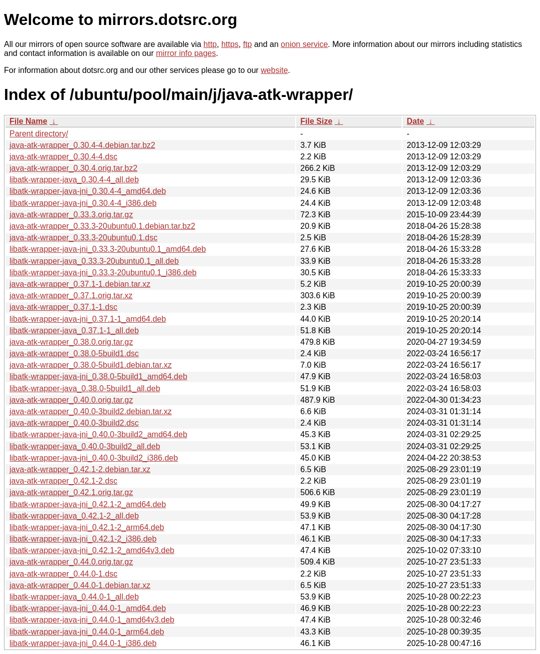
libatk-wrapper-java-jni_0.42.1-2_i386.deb (82, 539)
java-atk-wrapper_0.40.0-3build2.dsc (74, 423)
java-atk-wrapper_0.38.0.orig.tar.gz (71, 342)
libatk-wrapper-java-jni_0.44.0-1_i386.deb (82, 643)
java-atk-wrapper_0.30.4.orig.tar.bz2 (73, 168)
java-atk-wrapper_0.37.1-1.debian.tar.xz (79, 284)
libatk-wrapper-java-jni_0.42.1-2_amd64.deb (87, 504)
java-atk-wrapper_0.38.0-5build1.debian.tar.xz (90, 365)
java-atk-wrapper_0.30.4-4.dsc (63, 156)
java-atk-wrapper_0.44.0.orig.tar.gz (71, 562)
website (274, 70)
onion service (304, 44)
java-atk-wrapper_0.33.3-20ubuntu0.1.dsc (83, 237)
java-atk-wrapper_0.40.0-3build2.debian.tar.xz (90, 411)
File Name (28, 121)
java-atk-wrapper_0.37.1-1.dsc (63, 307)
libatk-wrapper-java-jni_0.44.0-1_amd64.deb (87, 608)
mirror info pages (186, 53)
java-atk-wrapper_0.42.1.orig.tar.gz (71, 492)
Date (415, 121)
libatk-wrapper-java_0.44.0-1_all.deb (74, 597)
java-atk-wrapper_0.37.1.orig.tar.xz (70, 295)
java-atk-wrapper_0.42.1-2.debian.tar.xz (79, 469)
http (210, 44)
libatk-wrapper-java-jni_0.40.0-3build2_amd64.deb (98, 434)
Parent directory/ (38, 133)
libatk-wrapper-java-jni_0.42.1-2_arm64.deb (86, 527)
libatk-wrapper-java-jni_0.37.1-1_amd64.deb (87, 319)
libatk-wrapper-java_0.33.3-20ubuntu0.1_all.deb (94, 261)
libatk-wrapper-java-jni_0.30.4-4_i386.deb (82, 203)
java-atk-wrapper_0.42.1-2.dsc (63, 481)
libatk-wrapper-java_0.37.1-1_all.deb (74, 330)
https (230, 44)
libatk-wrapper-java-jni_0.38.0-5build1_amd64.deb (98, 376)
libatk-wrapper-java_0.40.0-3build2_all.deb (84, 446)
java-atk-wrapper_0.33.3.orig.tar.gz (71, 214)
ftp (247, 44)
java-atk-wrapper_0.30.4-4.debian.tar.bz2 (82, 145)
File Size (316, 121)
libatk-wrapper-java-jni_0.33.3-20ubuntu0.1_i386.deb (102, 272)
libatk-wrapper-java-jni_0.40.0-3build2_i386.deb (93, 458)
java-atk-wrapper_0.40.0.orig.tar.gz (71, 400)
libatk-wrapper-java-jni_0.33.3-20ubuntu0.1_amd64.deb (107, 249)
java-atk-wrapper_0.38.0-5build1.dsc (74, 353)
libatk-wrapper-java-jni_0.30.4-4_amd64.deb (87, 191)
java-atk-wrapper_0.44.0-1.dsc (63, 574)
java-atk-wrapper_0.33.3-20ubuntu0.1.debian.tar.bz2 (102, 226)
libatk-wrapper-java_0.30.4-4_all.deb (74, 179)
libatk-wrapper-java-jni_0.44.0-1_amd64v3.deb (91, 620)
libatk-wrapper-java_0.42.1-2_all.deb (74, 516)
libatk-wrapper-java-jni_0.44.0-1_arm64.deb (86, 632)
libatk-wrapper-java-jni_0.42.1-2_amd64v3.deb (91, 550)
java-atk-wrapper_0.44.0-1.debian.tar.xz (79, 585)
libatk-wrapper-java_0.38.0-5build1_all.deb (84, 388)
